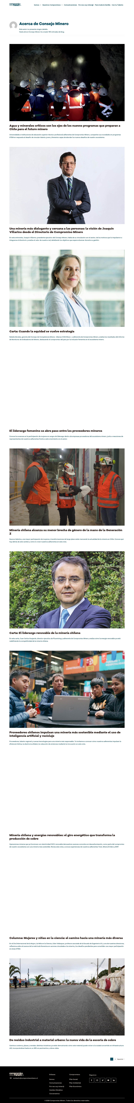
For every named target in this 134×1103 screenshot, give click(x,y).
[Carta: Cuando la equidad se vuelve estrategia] (67, 288)
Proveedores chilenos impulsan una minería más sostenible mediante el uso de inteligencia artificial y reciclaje (64, 734)
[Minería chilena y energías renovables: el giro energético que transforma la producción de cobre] (67, 792)
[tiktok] (102, 1080)
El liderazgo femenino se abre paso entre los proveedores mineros (55, 431)
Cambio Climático (56, 1090)
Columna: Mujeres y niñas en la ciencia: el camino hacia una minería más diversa (66, 938)
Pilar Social (73, 1079)
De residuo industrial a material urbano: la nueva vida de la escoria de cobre (62, 1040)
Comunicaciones (55, 1083)
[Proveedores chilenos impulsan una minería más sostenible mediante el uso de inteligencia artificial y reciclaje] (67, 689)
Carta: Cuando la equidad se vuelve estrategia (41, 331)
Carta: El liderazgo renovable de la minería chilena (44, 633)
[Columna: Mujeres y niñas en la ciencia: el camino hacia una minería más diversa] (67, 894)
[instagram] (97, 1080)
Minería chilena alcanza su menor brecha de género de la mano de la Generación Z (65, 532)
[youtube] (108, 1080)
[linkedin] (114, 1080)
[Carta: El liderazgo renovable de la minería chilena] (67, 589)
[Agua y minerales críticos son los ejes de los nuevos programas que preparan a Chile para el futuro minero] (67, 82)
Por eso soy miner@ (56, 1086)
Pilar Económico (75, 1086)
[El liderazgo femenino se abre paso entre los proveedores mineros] (67, 387)
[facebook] (91, 1080)
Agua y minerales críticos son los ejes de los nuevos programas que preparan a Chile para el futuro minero (64, 127)
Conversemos (54, 1094)
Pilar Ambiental (75, 1083)
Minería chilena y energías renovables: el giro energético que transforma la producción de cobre (62, 837)
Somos (51, 1079)
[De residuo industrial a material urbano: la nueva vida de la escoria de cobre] (67, 996)
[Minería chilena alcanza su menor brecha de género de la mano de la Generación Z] (67, 487)
